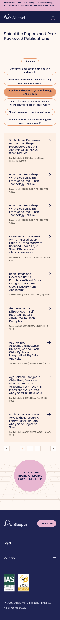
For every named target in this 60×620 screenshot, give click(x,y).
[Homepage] (14, 17)
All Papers (30, 61)
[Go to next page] (53, 448)
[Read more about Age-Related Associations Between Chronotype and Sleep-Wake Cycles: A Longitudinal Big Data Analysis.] (30, 353)
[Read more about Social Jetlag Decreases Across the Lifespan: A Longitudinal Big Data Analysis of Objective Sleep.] (30, 424)
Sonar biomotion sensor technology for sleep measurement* (30, 121)
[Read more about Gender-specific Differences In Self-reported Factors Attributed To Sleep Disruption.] (30, 318)
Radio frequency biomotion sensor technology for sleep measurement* (30, 103)
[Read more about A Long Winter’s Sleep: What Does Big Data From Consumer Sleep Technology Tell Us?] (30, 182)
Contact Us (47, 523)
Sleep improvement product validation (30, 112)
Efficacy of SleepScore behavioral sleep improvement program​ (30, 81)
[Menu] (53, 17)
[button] (30, 543)
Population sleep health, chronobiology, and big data (30, 92)
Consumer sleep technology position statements (30, 70)
